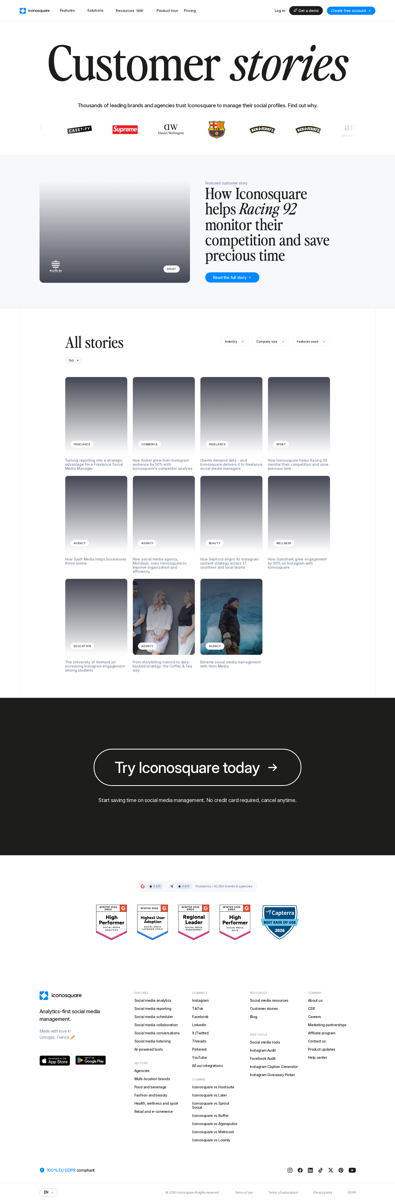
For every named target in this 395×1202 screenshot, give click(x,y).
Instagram (200, 1000)
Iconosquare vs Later (209, 1095)
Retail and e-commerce (153, 1111)
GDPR (352, 1192)
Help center (317, 1057)
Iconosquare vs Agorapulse (214, 1123)
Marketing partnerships (327, 1025)
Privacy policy (322, 1192)
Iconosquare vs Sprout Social (210, 1105)
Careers (314, 1016)
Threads (199, 1041)
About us (315, 1000)
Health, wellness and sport (156, 1103)
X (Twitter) (200, 1033)
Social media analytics (152, 1000)
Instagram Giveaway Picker (272, 1075)
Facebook (200, 1016)
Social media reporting (152, 1008)
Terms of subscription (283, 1192)
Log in (280, 10)
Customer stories (264, 1008)
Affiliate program (321, 1033)
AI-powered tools (148, 1049)
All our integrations (207, 1065)
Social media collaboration (156, 1025)
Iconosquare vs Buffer (210, 1115)
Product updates (321, 1049)
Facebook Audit (263, 1058)
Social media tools (265, 1042)
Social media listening (152, 1041)
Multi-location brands (152, 1079)
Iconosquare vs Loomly (211, 1140)
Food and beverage (150, 1087)
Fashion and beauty (150, 1095)
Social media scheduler (153, 1016)
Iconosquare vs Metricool (213, 1132)
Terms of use (244, 1192)
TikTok (197, 1008)
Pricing (190, 10)
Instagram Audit (263, 1050)
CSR (311, 1008)
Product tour (167, 10)
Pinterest (199, 1049)
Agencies (142, 1071)
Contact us (317, 1041)
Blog (253, 1016)
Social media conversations (157, 1033)
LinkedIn (199, 1025)
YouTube (199, 1057)
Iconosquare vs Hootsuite (213, 1087)
